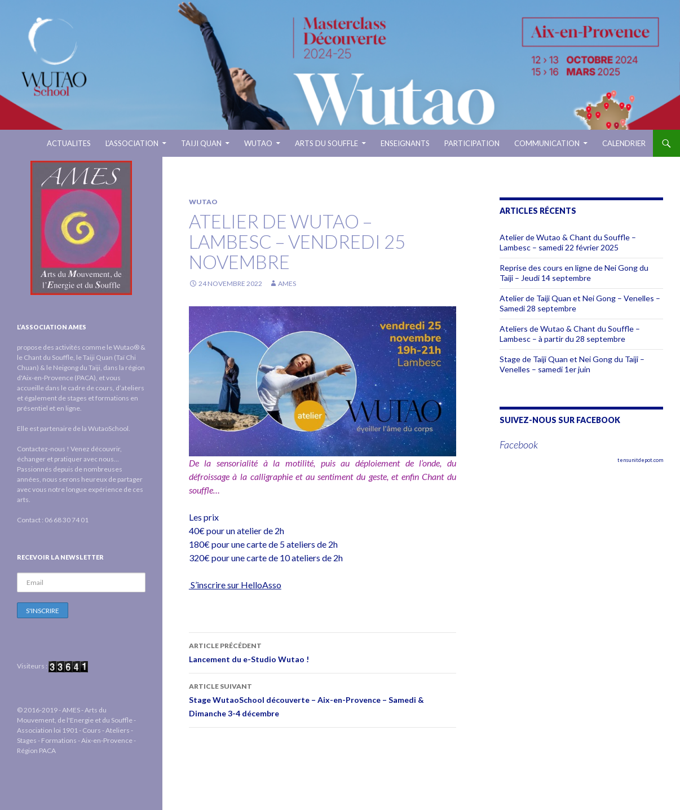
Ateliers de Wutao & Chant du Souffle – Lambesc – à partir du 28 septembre (570, 334)
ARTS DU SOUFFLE (326, 143)
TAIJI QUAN (201, 143)
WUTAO (258, 143)
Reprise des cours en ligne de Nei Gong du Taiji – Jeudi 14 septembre (574, 273)
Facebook (519, 444)
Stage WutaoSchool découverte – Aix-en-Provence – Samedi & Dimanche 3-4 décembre (322, 699)
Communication (547, 143)
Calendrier (624, 143)
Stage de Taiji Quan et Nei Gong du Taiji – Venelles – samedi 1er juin (572, 364)
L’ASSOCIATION (131, 143)
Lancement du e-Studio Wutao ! (322, 651)
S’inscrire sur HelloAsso (235, 584)
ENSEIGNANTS (405, 143)
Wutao (203, 201)
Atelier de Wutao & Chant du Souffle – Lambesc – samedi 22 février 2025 (568, 242)
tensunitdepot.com (640, 460)
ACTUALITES (69, 143)
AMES (287, 283)
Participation (472, 143)
